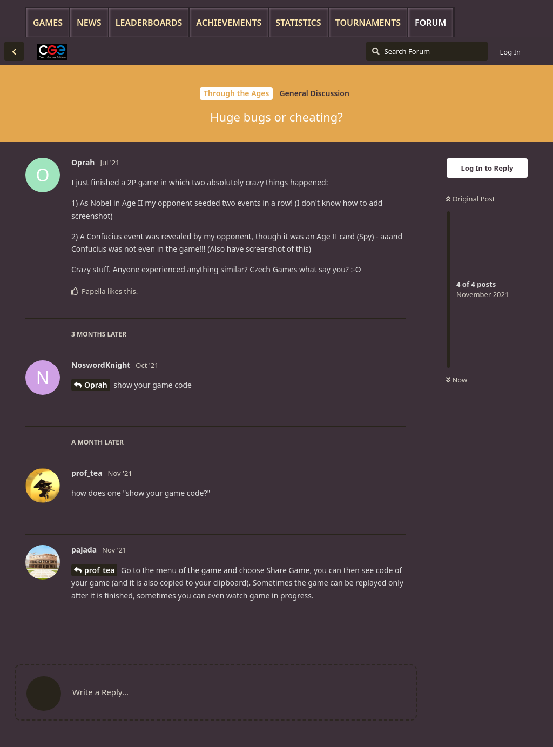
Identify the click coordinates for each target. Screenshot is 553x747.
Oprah (95, 385)
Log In (510, 52)
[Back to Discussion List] (14, 51)
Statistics (298, 23)
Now (456, 380)
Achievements (228, 23)
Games (48, 23)
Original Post (470, 199)
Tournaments (368, 23)
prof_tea (99, 570)
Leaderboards (149, 23)
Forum (430, 23)
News (89, 23)
